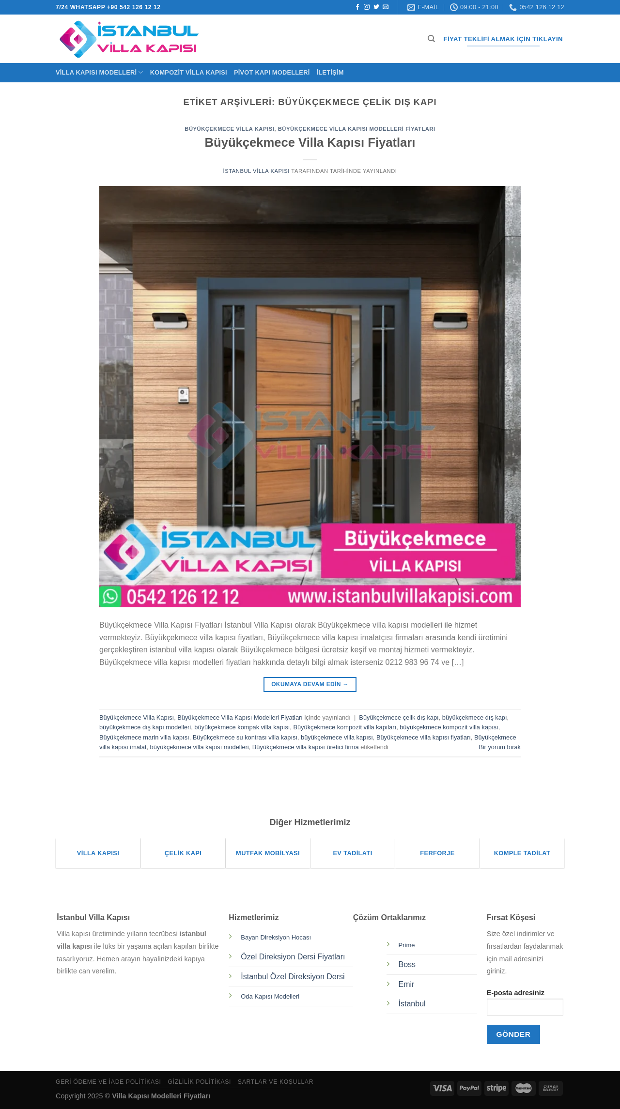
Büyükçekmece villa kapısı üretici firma (305, 747)
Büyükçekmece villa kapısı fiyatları (423, 737)
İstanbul (412, 1004)
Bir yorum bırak (500, 747)
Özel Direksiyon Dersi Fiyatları (293, 957)
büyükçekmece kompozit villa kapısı (449, 727)
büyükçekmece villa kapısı (337, 737)
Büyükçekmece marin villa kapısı (144, 737)
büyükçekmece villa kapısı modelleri (199, 747)
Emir (407, 984)
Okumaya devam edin (310, 684)
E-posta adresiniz (525, 1005)
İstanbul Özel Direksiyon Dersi (292, 976)
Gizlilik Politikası (199, 1081)
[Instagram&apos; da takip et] (367, 7)
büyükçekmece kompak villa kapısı (242, 727)
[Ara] (431, 39)
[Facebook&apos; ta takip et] (357, 7)
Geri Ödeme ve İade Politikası (108, 1081)
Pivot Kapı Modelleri (272, 72)
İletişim (329, 72)
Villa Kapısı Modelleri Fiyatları (161, 1096)
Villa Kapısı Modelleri (99, 72)
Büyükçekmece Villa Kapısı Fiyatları (310, 142)
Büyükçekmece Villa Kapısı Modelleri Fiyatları (356, 129)
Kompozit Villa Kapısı (188, 72)
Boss (407, 964)
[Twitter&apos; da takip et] (376, 7)
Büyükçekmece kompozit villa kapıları (344, 727)
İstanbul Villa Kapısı (256, 171)
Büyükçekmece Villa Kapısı (229, 129)
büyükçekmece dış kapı (474, 717)
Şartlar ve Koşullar (275, 1081)
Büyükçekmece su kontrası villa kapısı (245, 737)
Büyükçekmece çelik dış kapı (398, 717)
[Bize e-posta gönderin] (385, 7)
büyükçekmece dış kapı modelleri (145, 727)
